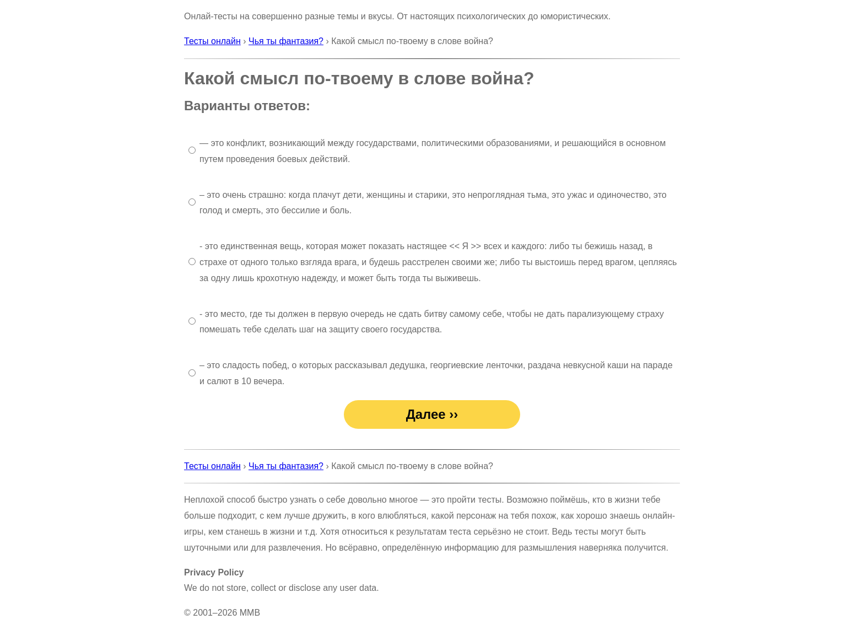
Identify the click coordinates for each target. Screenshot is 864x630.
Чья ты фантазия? (286, 41)
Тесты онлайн (212, 41)
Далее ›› (432, 414)
